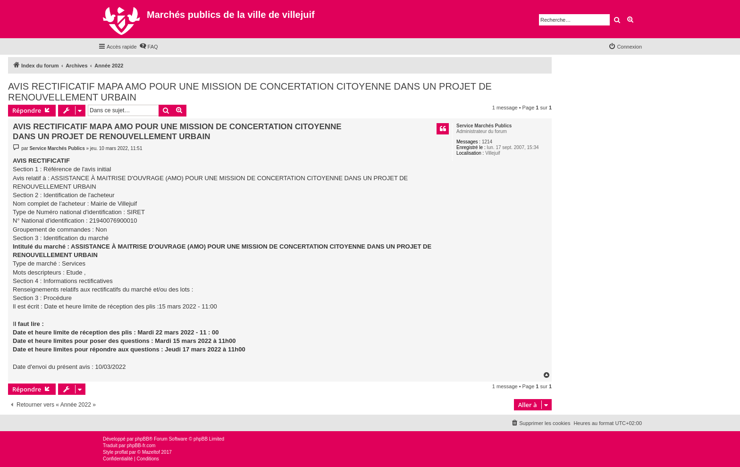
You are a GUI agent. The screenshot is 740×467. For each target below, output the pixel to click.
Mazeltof (151, 452)
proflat (121, 452)
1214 (487, 141)
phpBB (142, 439)
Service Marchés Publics (484, 125)
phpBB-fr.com (141, 445)
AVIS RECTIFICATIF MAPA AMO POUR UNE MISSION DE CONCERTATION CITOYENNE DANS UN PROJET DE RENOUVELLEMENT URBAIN (250, 91)
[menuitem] (148, 46)
